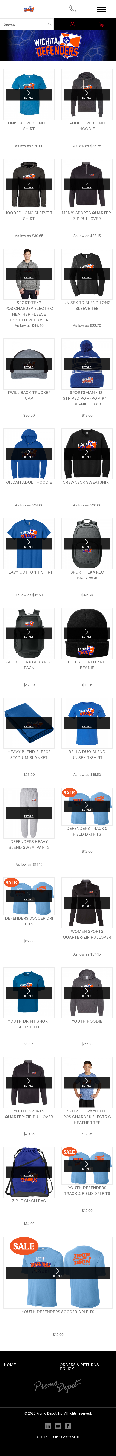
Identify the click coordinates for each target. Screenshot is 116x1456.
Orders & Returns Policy (79, 1367)
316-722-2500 (65, 1437)
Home (10, 1365)
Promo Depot (29, 9)
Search (50, 24)
